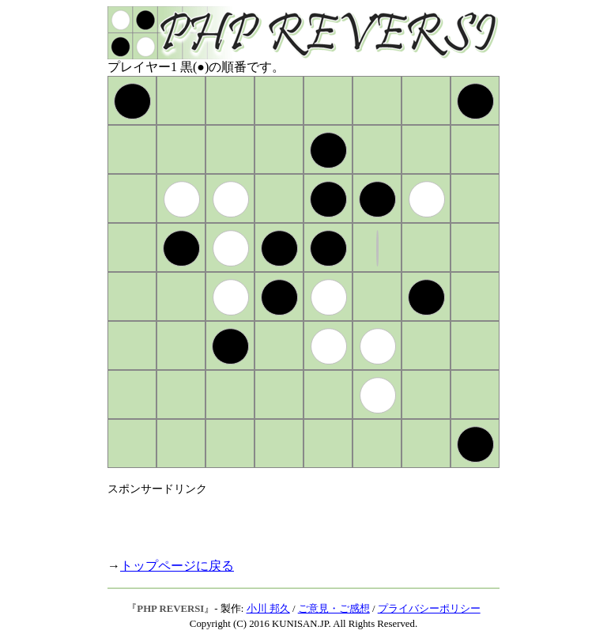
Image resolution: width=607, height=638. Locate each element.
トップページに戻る (177, 565)
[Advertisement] (292, 520)
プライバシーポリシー (429, 608)
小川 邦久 (268, 608)
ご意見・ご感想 (334, 608)
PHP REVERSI (170, 608)
